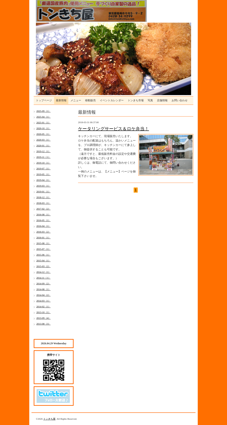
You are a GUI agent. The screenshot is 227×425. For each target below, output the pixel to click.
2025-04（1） (43, 116)
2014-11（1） (43, 277)
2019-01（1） (43, 191)
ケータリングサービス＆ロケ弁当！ (113, 128)
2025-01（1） (43, 122)
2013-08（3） (43, 323)
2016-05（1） (43, 220)
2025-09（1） (43, 111)
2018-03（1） (43, 203)
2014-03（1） (43, 300)
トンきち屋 (49, 418)
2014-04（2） (43, 295)
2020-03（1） (43, 139)
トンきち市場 (136, 100)
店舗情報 (162, 100)
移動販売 (90, 100)
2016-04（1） (43, 226)
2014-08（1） (43, 289)
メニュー (75, 100)
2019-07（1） (43, 168)
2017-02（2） (43, 208)
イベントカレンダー (112, 100)
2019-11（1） (43, 157)
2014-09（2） (43, 283)
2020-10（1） (43, 128)
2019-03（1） (43, 185)
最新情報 (61, 100)
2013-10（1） (43, 312)
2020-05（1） (43, 134)
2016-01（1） (43, 237)
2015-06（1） (43, 254)
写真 (150, 100)
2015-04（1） (43, 260)
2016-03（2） (43, 231)
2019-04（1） (43, 180)
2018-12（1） (43, 197)
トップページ (44, 100)
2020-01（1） (43, 145)
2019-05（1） (43, 174)
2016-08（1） (43, 214)
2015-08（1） (43, 243)
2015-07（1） (43, 249)
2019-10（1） (43, 162)
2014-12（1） (43, 272)
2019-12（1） (43, 151)
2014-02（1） (43, 306)
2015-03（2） (43, 266)
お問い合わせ (180, 100)
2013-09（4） (43, 318)
